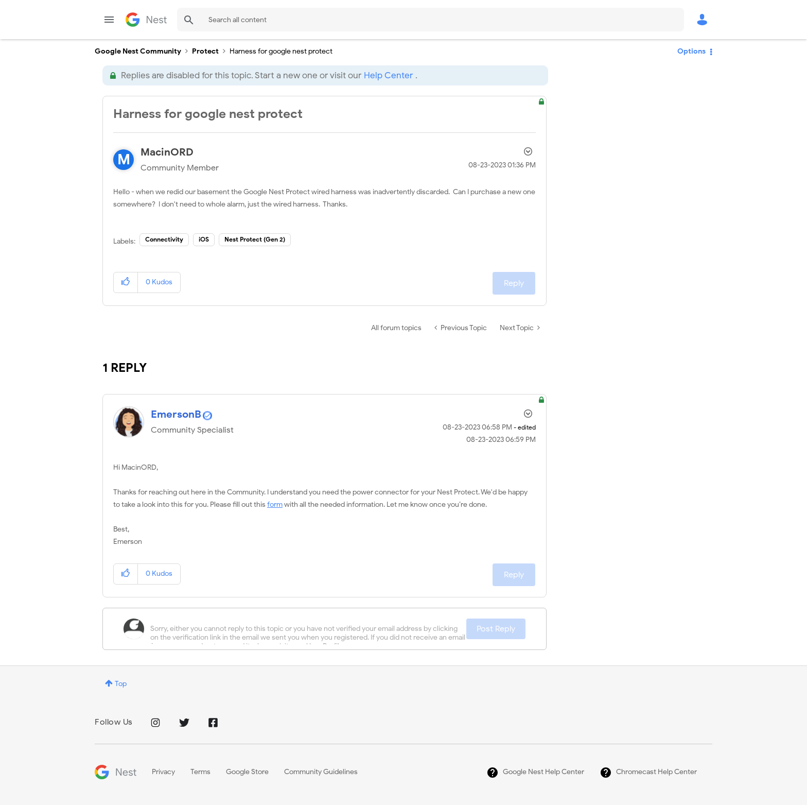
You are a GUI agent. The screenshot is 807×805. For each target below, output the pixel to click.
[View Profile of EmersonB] (176, 414)
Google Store (247, 771)
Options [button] (691, 51)
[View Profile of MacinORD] (167, 152)
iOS (204, 239)
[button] (126, 282)
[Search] (430, 19)
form (275, 504)
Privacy (163, 771)
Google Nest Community (146, 19)
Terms (200, 771)
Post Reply (496, 629)
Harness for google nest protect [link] (281, 51)
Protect (205, 51)
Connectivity (164, 239)
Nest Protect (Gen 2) (254, 239)
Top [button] (121, 683)
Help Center (388, 75)
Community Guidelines (321, 771)
